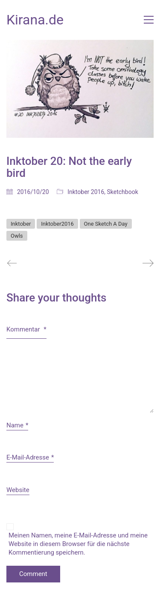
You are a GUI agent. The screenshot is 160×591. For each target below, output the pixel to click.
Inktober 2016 (85, 191)
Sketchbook (122, 191)
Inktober (21, 224)
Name (17, 425)
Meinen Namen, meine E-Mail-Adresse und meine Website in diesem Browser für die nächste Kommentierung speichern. (78, 543)
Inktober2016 (57, 224)
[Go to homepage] (35, 20)
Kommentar (26, 329)
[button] (149, 20)
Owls (17, 236)
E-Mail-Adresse (30, 458)
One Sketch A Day (106, 224)
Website (17, 490)
